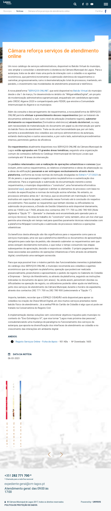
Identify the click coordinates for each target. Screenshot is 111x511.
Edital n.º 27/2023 (88, 174)
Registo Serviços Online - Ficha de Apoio (36, 341)
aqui (21, 188)
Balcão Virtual (80, 90)
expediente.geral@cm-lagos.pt (25, 484)
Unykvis (97, 502)
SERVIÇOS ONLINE (38, 90)
